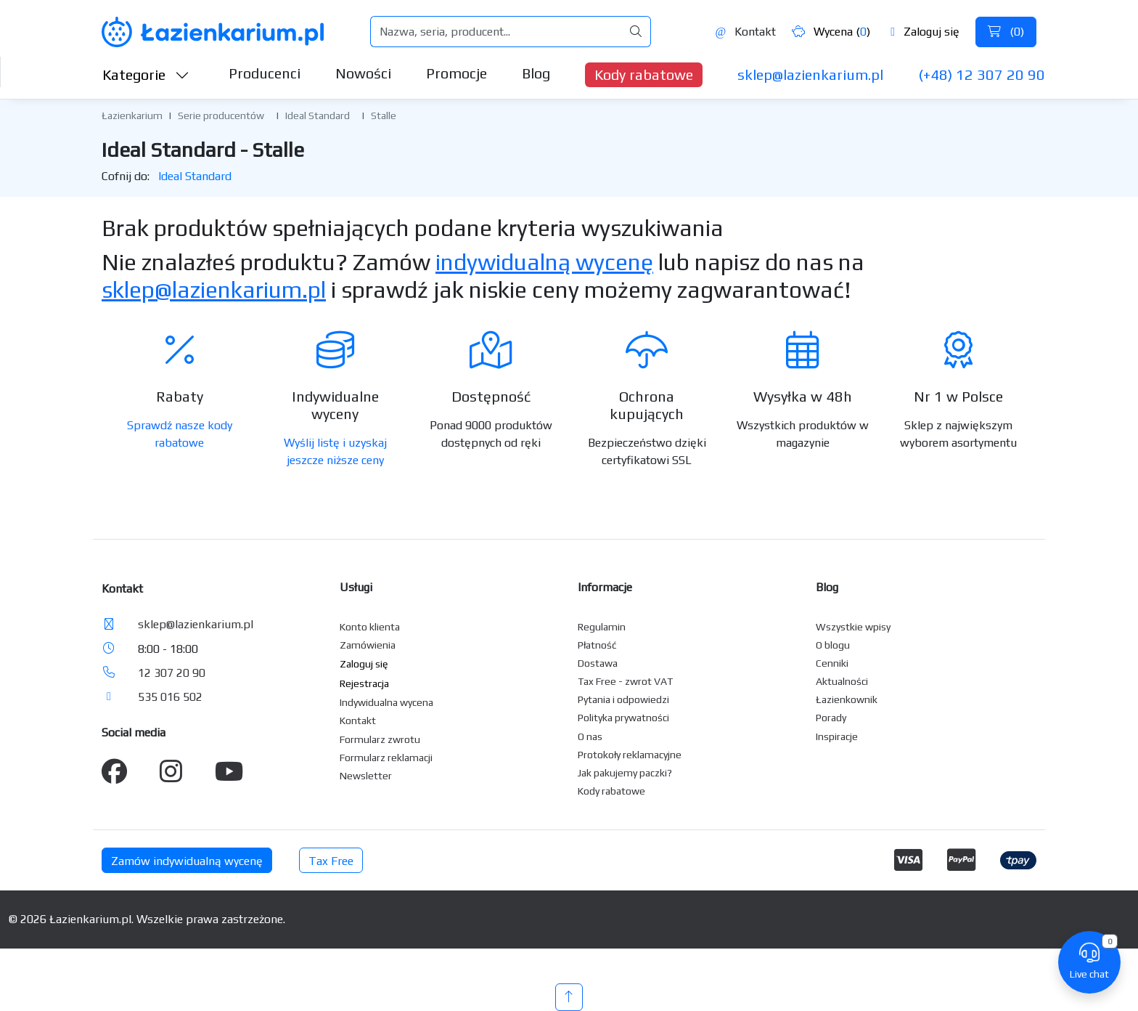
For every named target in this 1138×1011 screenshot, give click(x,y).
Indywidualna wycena (386, 702)
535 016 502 (170, 697)
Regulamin (602, 627)
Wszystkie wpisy (853, 627)
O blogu (833, 645)
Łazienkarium (132, 115)
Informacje (605, 587)
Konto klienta (370, 627)
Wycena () (831, 31)
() (1006, 31)
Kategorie (145, 74)
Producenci (264, 73)
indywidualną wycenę (544, 261)
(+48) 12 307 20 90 (981, 74)
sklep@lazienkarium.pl (810, 74)
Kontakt (745, 31)
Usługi (356, 587)
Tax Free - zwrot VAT (625, 681)
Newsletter (366, 775)
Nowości (363, 73)
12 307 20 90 (171, 673)
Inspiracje (837, 736)
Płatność (597, 645)
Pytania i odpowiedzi (623, 699)
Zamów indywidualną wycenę (187, 861)
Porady (831, 717)
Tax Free (330, 861)
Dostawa (598, 663)
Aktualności (842, 681)
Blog (536, 73)
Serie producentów (221, 115)
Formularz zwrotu (380, 739)
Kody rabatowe (643, 74)
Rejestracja (364, 683)
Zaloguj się (925, 31)
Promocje (456, 73)
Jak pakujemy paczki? (625, 773)
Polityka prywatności (623, 717)
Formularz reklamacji (386, 757)
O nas (590, 736)
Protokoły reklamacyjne (629, 754)
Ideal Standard (317, 115)
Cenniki (832, 663)
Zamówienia (368, 645)
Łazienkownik (846, 699)
